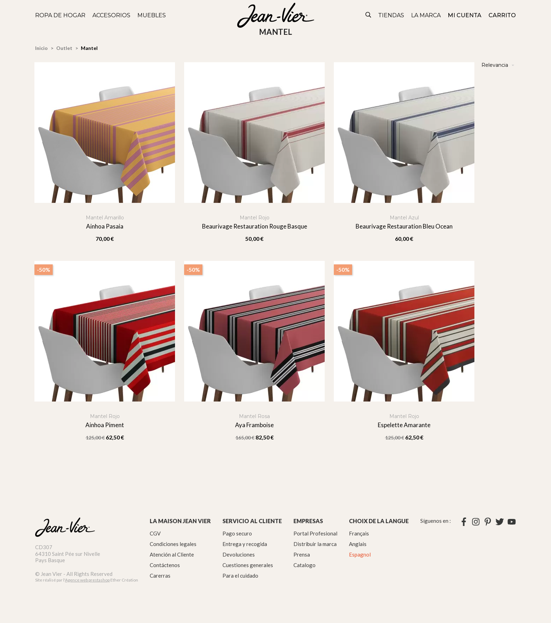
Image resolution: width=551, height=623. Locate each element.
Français (359, 533)
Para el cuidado (240, 575)
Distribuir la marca (315, 544)
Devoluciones (238, 554)
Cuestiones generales (247, 565)
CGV (155, 533)
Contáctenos (165, 565)
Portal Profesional (315, 533)
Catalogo (304, 565)
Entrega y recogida (244, 544)
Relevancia (498, 65)
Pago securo (237, 533)
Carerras (160, 575)
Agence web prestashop (87, 580)
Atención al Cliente (172, 554)
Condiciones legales (173, 544)
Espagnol (360, 554)
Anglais (358, 544)
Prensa (301, 554)
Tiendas (391, 15)
